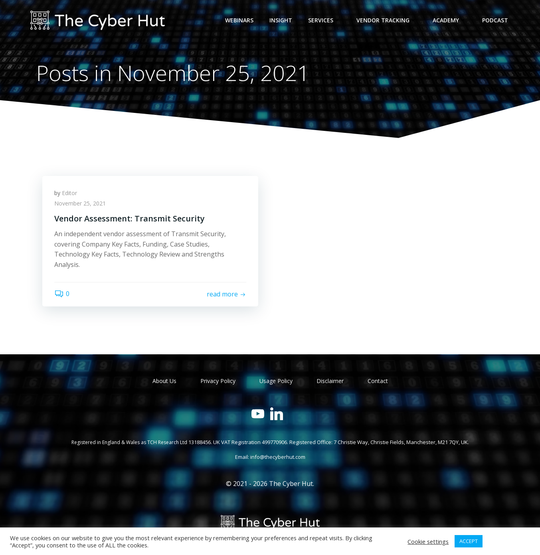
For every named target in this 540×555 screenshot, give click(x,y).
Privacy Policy (217, 381)
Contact (378, 381)
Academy (449, 20)
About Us (164, 381)
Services (324, 20)
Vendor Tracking (386, 20)
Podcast (495, 20)
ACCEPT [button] (468, 541)
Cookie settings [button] (428, 541)
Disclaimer (330, 381)
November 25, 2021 (80, 203)
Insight (280, 20)
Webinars (239, 20)
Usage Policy (276, 381)
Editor (69, 193)
